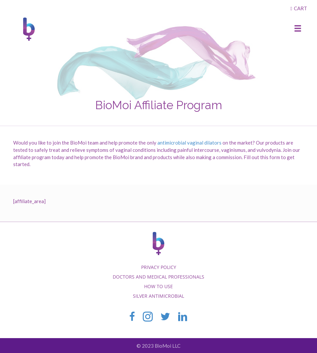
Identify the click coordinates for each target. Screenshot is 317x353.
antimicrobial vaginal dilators (189, 143)
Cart (300, 8)
